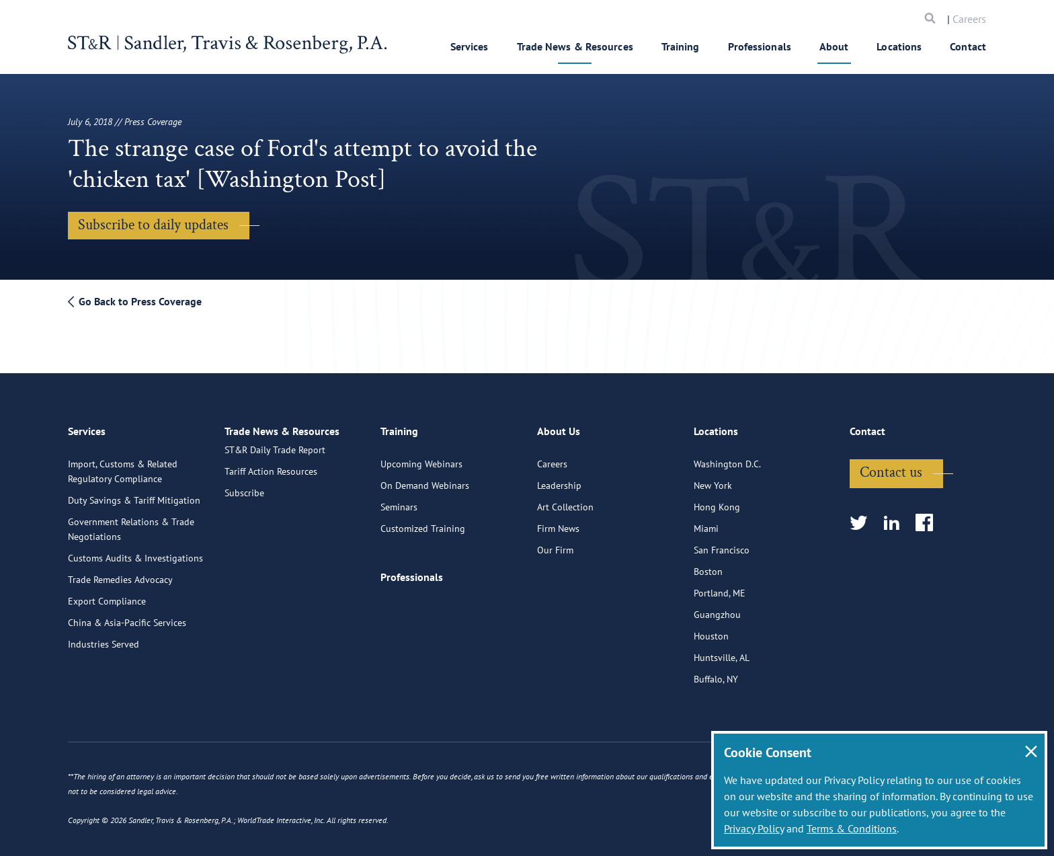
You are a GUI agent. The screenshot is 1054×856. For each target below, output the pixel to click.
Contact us (891, 466)
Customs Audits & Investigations (135, 552)
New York (713, 479)
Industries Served (103, 638)
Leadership (559, 479)
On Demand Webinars (424, 479)
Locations (899, 46)
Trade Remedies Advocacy (120, 574)
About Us (558, 430)
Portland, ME (719, 587)
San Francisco (721, 544)
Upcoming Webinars (421, 458)
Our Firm (555, 544)
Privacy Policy (754, 828)
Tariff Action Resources (271, 479)
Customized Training (422, 522)
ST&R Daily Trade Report (275, 458)
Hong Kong (717, 501)
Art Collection (565, 501)
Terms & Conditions (852, 828)
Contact (968, 46)
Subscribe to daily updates (153, 225)
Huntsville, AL (721, 652)
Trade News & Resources (575, 46)
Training (680, 46)
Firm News (558, 522)
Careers (969, 19)
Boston (708, 565)
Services (469, 46)
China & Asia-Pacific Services (127, 617)
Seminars (398, 501)
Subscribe (244, 501)
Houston (711, 630)
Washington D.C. (727, 458)
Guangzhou (717, 608)
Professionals (759, 46)
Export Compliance (107, 595)
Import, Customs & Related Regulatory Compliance (122, 465)
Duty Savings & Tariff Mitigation (134, 494)
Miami (706, 522)
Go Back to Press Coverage (135, 301)
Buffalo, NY (716, 673)
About (834, 46)
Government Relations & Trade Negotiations (131, 523)
